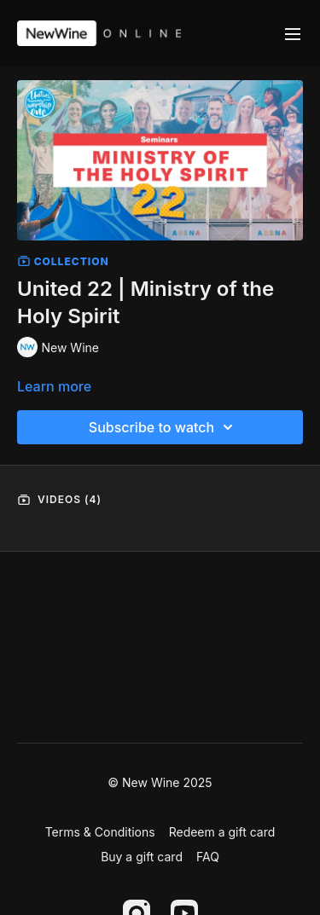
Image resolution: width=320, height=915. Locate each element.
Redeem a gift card (222, 832)
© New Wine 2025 (160, 783)
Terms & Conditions (100, 832)
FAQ (207, 856)
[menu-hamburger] (292, 33)
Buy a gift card (142, 856)
